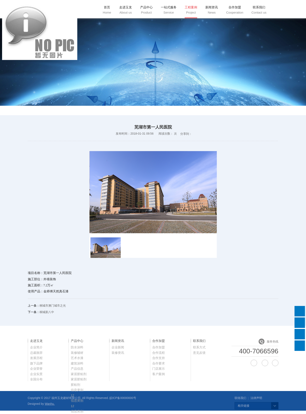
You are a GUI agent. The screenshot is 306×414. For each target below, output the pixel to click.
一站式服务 (168, 9)
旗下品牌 (36, 363)
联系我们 (259, 9)
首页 (107, 9)
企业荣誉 (36, 368)
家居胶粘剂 (78, 374)
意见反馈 (199, 352)
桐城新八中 (46, 312)
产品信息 (77, 368)
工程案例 (191, 9)
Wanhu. (50, 403)
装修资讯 (118, 352)
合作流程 (158, 352)
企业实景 (36, 374)
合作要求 (158, 363)
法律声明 (256, 398)
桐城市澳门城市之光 (52, 305)
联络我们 (240, 398)
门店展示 (158, 368)
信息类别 (77, 390)
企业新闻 (118, 347)
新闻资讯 (211, 9)
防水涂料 (77, 347)
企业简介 (36, 347)
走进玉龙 (125, 9)
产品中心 (146, 9)
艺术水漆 (77, 358)
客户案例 (158, 374)
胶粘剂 (75, 384)
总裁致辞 (36, 352)
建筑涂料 (77, 363)
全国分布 (36, 379)
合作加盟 (234, 9)
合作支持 (158, 358)
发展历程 (36, 358)
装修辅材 (77, 352)
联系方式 (199, 347)
